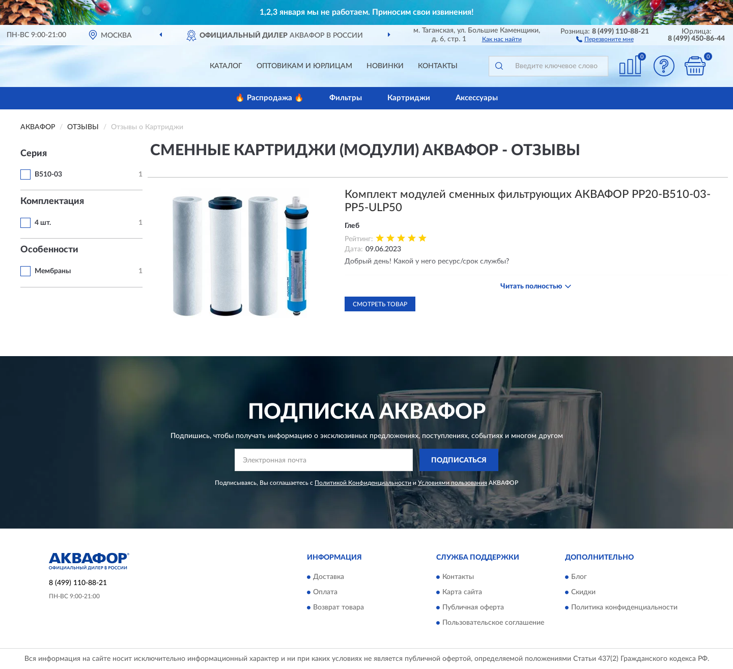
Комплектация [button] (52, 201)
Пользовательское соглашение (493, 622)
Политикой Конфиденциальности (363, 483)
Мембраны (53, 271)
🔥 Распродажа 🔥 (269, 98)
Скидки (583, 592)
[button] (605, 39)
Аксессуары (477, 98)
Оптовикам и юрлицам (304, 66)
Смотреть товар (380, 304)
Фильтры (345, 98)
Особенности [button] (49, 249)
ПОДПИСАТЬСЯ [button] (459, 460)
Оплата (325, 592)
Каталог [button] (226, 66)
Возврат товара (338, 607)
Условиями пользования (452, 483)
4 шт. (43, 222)
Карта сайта (462, 592)
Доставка (328, 576)
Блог (579, 576)
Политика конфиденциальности (624, 607)
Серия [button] (33, 153)
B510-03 (48, 174)
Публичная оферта (473, 607)
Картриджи (408, 98)
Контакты (438, 66)
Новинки (385, 66)
